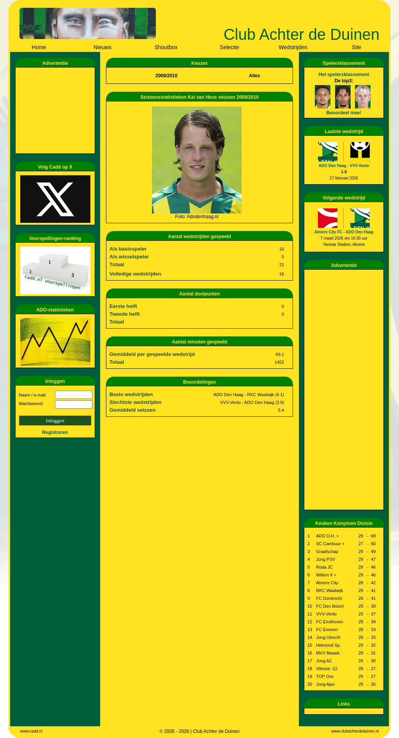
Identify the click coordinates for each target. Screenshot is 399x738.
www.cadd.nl (31, 731)
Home (39, 47)
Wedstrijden (293, 47)
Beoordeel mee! (343, 113)
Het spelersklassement (343, 74)
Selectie (229, 47)
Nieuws (102, 47)
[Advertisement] (56, 110)
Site (356, 47)
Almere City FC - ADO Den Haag (343, 232)
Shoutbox (165, 47)
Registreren (55, 432)
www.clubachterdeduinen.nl (355, 731)
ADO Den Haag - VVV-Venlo (344, 166)
